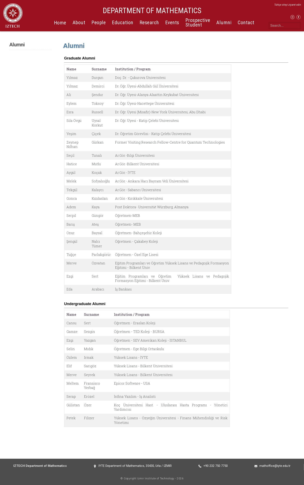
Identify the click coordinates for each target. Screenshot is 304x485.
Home (60, 23)
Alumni (223, 22)
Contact (246, 22)
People (98, 22)
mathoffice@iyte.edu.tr (274, 466)
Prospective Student (197, 22)
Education (122, 22)
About (79, 22)
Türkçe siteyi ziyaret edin (287, 4)
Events (172, 22)
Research (149, 22)
